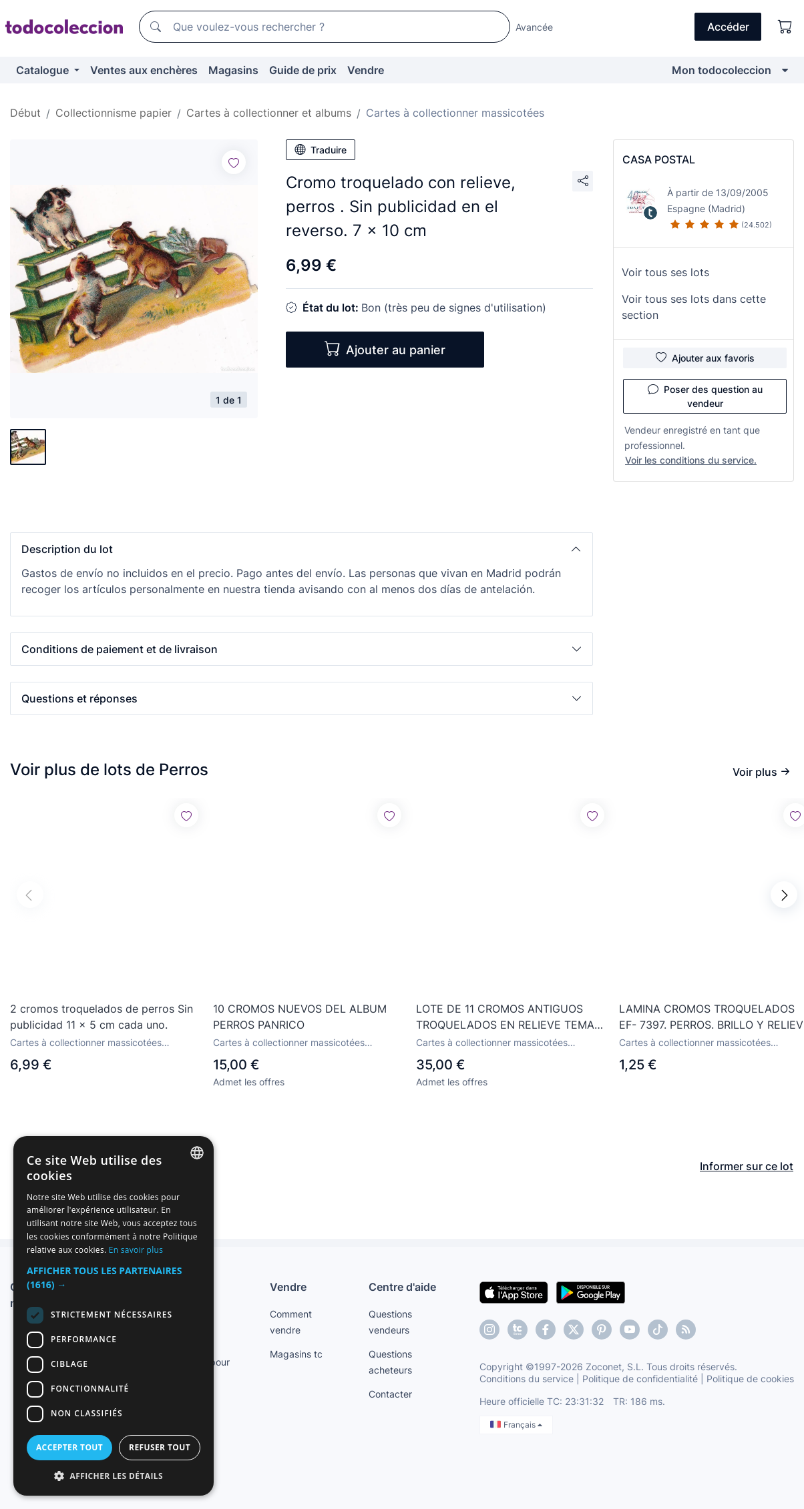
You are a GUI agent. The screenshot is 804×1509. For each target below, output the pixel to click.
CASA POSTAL (658, 159)
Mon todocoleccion (721, 70)
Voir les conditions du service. (691, 460)
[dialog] (113, 1316)
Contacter (390, 1394)
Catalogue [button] (43, 70)
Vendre (365, 70)
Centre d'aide (402, 1287)
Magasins (233, 70)
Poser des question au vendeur (705, 395)
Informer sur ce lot (746, 1166)
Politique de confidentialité (640, 1378)
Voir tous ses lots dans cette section (694, 307)
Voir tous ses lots (665, 272)
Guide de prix (303, 70)
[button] (301, 549)
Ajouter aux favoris (705, 357)
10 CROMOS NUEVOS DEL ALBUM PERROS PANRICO (300, 1016)
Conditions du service (526, 1378)
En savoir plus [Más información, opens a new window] (136, 1249)
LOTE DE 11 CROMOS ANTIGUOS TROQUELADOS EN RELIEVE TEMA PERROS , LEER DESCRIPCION (505, 1017)
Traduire (320, 149)
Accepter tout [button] (69, 1447)
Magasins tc (296, 1354)
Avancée (534, 27)
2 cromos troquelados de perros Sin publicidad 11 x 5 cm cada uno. (101, 1016)
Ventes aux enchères (144, 70)
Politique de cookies (750, 1378)
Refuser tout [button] (159, 1447)
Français (516, 1425)
